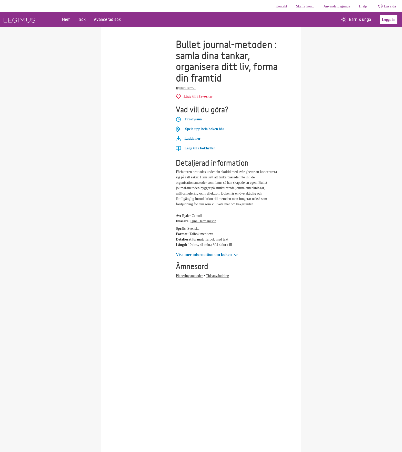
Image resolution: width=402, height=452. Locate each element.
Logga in (388, 20)
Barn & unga (356, 19)
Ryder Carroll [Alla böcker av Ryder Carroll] (186, 88)
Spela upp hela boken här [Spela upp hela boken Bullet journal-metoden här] (200, 129)
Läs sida (390, 6)
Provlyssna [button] (189, 119)
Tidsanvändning (217, 276)
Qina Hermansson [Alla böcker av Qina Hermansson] (203, 221)
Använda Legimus (337, 6)
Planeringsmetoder (189, 276)
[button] (207, 255)
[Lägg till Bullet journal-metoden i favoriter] (194, 96)
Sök (82, 19)
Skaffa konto (305, 6)
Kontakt (281, 6)
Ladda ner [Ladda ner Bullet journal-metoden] (188, 138)
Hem (66, 19)
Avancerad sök (107, 19)
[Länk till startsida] (29, 19)
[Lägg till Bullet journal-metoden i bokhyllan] (195, 148)
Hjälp (363, 6)
